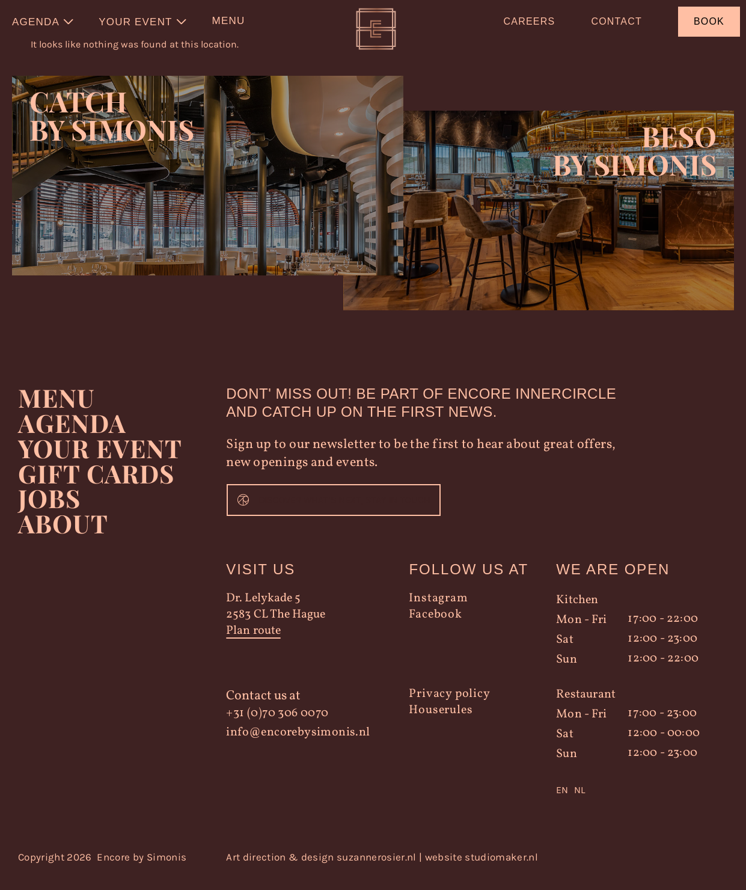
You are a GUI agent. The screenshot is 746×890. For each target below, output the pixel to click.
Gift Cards (96, 486)
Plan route (253, 644)
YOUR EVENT (100, 460)
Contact (616, 21)
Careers (529, 21)
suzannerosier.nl (376, 870)
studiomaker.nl (501, 870)
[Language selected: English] (634, 803)
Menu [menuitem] (228, 20)
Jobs (49, 511)
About (63, 536)
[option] (579, 803)
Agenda (72, 435)
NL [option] (579, 802)
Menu (56, 410)
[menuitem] (43, 21)
